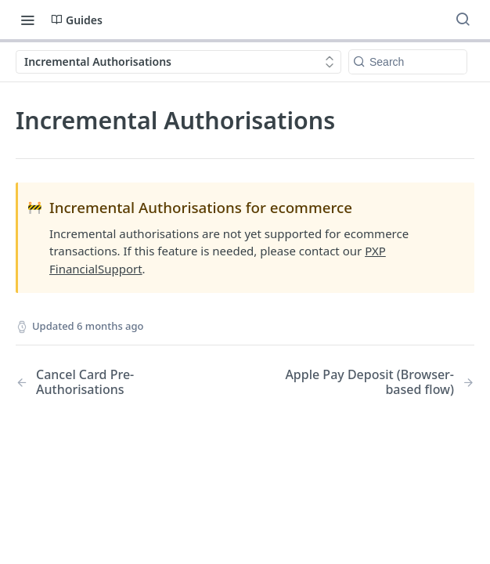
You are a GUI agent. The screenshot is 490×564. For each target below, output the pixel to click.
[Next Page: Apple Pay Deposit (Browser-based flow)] (376, 382)
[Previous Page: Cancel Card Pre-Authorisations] (114, 382)
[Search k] (408, 62)
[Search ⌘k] (462, 19)
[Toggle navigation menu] (27, 19)
